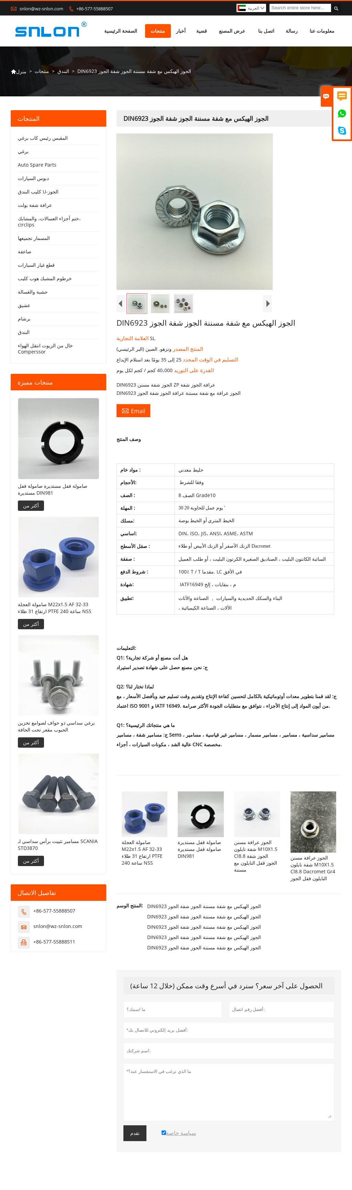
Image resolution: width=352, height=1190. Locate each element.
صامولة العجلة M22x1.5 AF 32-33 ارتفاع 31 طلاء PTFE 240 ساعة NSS (54, 607)
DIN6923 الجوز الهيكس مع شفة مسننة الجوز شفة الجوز (204, 906)
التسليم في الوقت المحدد (210, 359)
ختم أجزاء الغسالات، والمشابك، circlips (49, 221)
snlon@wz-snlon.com (41, 9)
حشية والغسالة (33, 291)
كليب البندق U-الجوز (38, 191)
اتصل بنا (266, 31)
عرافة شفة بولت (35, 205)
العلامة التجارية (133, 338)
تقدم (135, 1133)
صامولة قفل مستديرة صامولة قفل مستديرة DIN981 (52, 489)
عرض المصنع (232, 31)
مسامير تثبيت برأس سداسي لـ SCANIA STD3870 (58, 844)
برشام (24, 318)
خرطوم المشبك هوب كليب (45, 278)
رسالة (292, 31)
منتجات (158, 31)
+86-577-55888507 (94, 9)
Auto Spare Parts (37, 164)
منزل (18, 71)
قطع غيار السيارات (36, 265)
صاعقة (24, 251)
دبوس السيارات (33, 178)
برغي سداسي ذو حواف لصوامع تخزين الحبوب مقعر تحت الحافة (56, 726)
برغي (23, 151)
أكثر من (31, 505)
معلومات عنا (322, 31)
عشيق (24, 305)
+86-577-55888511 (54, 941)
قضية (201, 31)
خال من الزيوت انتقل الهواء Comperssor (45, 348)
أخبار (181, 31)
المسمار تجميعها (34, 238)
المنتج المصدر (187, 348)
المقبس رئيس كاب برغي (43, 138)
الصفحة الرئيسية (120, 31)
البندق (63, 71)
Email (133, 411)
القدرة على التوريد (193, 370)
